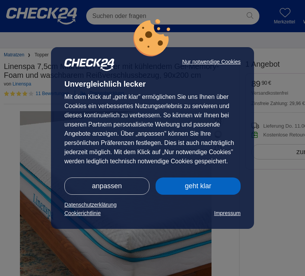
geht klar (198, 186)
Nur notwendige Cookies (211, 62)
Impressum (227, 213)
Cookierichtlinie (82, 213)
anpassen (107, 186)
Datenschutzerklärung (90, 205)
